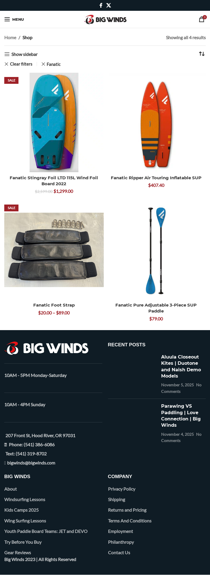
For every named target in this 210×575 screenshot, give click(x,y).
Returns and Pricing (127, 509)
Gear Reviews (17, 552)
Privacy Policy (121, 488)
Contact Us (119, 552)
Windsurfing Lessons (24, 499)
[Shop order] (201, 54)
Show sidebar (24, 54)
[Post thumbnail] (132, 374)
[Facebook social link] (100, 5)
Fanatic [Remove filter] (54, 64)
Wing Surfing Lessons (25, 520)
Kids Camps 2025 (21, 509)
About (10, 488)
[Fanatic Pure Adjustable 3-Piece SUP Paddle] (156, 250)
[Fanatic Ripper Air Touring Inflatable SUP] (156, 122)
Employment (120, 531)
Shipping (116, 499)
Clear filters (21, 64)
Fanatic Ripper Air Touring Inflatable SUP (156, 177)
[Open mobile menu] (14, 19)
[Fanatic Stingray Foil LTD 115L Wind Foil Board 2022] (54, 122)
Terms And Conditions (129, 520)
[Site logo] (105, 18)
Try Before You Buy (22, 542)
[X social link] (108, 5)
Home (10, 37)
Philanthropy (121, 542)
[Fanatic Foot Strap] (54, 250)
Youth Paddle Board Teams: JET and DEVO (46, 531)
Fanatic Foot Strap (54, 305)
